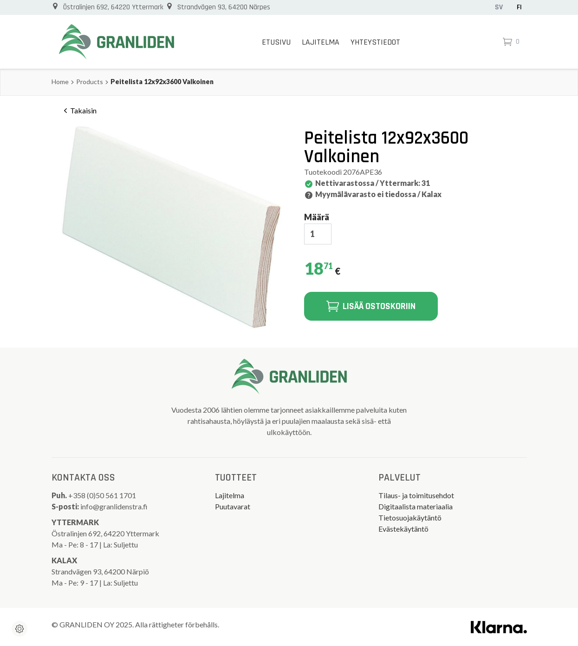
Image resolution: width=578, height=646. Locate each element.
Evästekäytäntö (403, 528)
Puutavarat (232, 506)
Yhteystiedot (375, 42)
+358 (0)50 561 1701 (102, 495)
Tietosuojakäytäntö (410, 517)
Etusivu (276, 42)
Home (60, 82)
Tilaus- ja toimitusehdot (416, 495)
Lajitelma (320, 42)
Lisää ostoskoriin (371, 306)
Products (89, 82)
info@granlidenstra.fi (114, 506)
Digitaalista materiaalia (415, 506)
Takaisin (79, 110)
